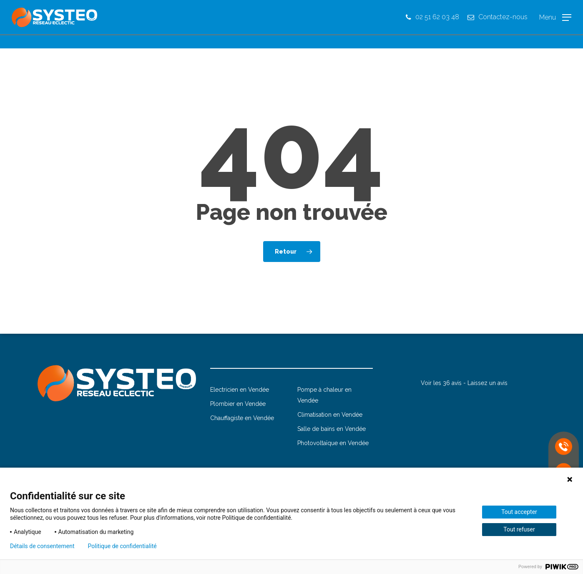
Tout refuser (519, 529)
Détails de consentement (42, 546)
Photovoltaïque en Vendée (333, 443)
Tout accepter (519, 512)
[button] (555, 24)
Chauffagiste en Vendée (242, 418)
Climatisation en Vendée (329, 414)
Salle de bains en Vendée (331, 428)
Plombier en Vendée (238, 403)
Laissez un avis (487, 383)
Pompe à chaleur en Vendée (324, 395)
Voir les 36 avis (441, 383)
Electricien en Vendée (239, 389)
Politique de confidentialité (122, 546)
